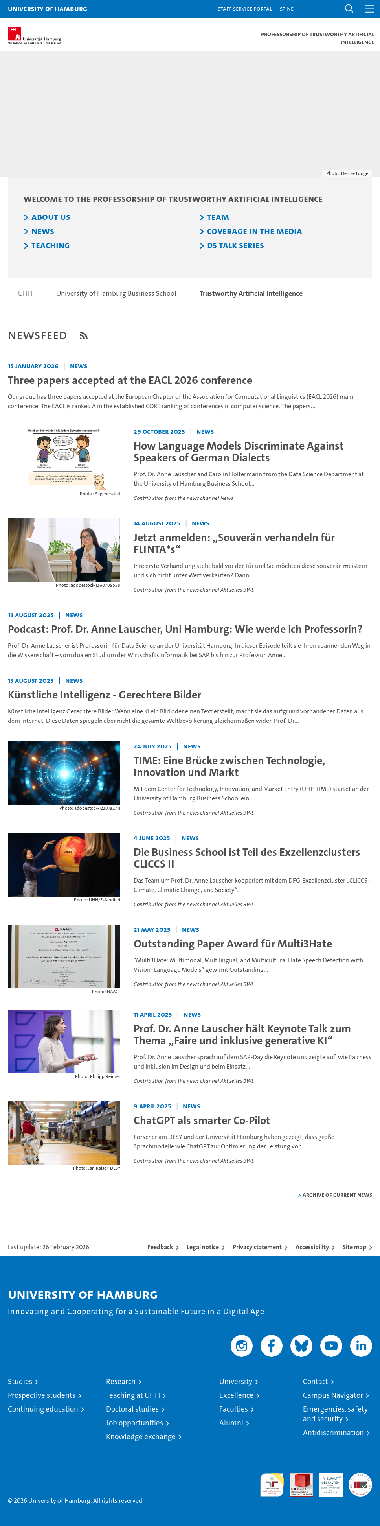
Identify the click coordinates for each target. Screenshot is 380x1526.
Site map (354, 1247)
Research (121, 1381)
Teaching (50, 245)
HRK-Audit (326, 1481)
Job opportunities (134, 1423)
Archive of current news (337, 1195)
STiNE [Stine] (287, 8)
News (42, 231)
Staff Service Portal (245, 8)
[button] (349, 9)
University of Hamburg (47, 8)
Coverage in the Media (254, 231)
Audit (297, 1477)
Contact (315, 1381)
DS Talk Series (235, 245)
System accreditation (360, 1481)
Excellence (236, 1395)
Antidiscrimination (333, 1433)
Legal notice (203, 1247)
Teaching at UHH (133, 1395)
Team (218, 217)
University (235, 1381)
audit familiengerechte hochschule (272, 1485)
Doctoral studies (132, 1409)
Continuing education (43, 1409)
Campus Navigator (333, 1395)
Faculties (233, 1409)
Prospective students (41, 1395)
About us (50, 217)
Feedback (160, 1247)
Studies (20, 1381)
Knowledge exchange (141, 1436)
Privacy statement (257, 1247)
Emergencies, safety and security (335, 1414)
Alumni (231, 1423)
